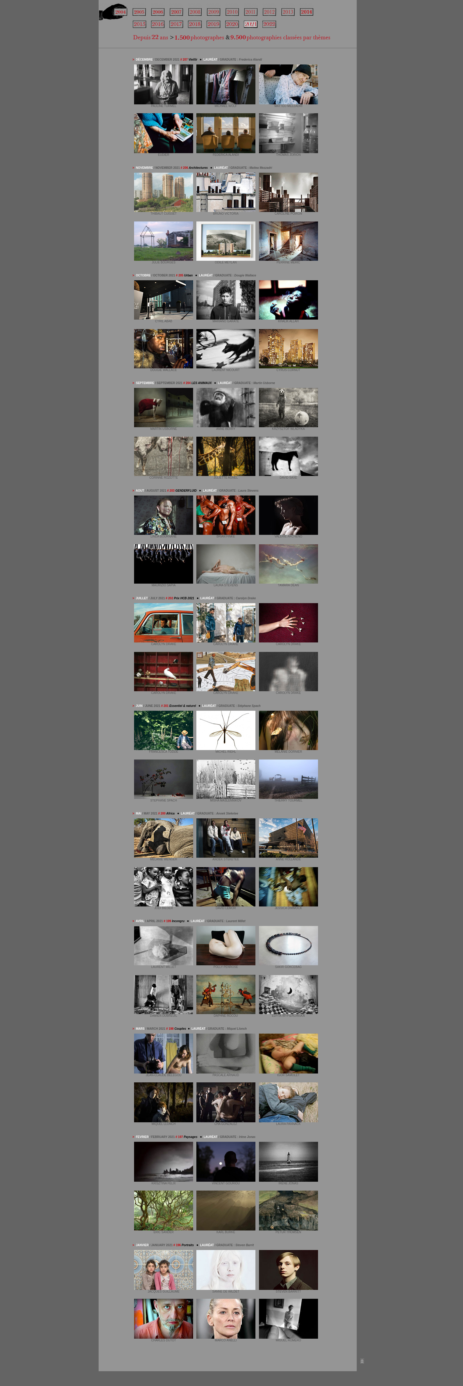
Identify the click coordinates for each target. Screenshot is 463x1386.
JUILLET (142, 598)
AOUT (140, 490)
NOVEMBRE (144, 167)
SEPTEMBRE (145, 383)
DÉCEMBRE (144, 59)
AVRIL (140, 921)
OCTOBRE (143, 275)
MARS (140, 1028)
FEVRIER (142, 1137)
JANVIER (142, 1245)
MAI (138, 813)
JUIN (139, 705)
